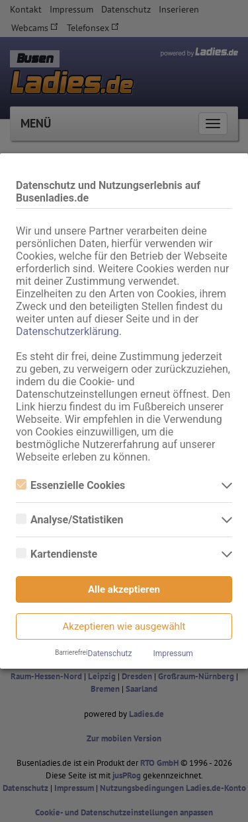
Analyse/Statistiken (69, 519)
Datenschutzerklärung (67, 331)
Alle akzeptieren (124, 589)
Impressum (172, 653)
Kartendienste (56, 554)
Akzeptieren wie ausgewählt (124, 626)
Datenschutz (110, 653)
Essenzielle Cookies (70, 485)
